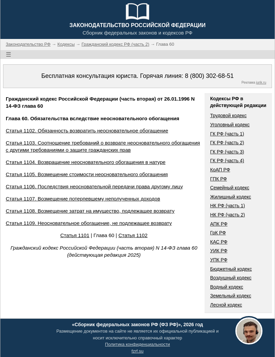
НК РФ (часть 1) (227, 205)
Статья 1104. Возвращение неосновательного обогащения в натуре (86, 162)
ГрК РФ (218, 232)
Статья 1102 (133, 235)
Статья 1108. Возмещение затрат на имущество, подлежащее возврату (90, 211)
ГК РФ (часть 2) (227, 142)
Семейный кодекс (229, 187)
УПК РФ (218, 259)
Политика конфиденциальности (137, 344)
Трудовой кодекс (228, 115)
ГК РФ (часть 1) (227, 133)
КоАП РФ (220, 169)
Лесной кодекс (226, 305)
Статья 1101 (74, 235)
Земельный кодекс (230, 295)
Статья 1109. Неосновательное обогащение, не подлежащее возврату (89, 223)
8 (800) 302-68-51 (209, 75)
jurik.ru (261, 82)
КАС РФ (218, 242)
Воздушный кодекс (230, 277)
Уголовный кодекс (230, 124)
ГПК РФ (218, 179)
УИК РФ (218, 250)
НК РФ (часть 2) (227, 214)
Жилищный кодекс (230, 197)
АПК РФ (218, 224)
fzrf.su (137, 351)
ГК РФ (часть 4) (227, 160)
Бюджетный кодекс (231, 269)
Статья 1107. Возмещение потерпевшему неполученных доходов (83, 199)
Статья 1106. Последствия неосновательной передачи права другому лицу (94, 186)
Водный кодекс (226, 287)
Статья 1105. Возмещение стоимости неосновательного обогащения (87, 174)
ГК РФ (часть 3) (227, 151)
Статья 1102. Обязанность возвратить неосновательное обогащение (87, 130)
